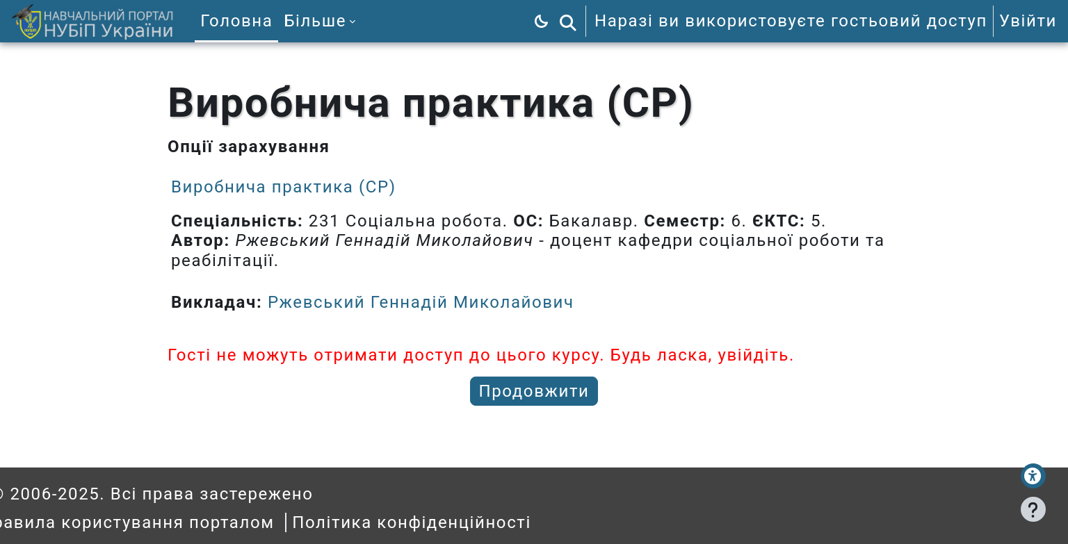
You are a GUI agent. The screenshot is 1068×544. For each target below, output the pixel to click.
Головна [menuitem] (236, 21)
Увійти (1028, 21)
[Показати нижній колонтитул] (1033, 509)
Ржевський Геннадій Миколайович (421, 302)
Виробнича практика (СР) (283, 187)
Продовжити (534, 391)
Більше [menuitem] (315, 21)
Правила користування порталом (158, 522)
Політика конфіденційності (443, 522)
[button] (568, 21)
